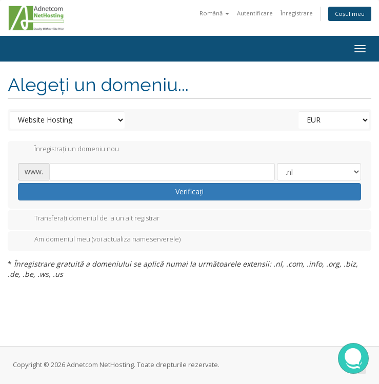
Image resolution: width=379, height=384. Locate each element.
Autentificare (255, 13)
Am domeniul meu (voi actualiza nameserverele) (99, 240)
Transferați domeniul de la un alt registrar (88, 219)
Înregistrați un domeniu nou (68, 149)
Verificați (189, 191)
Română (214, 13)
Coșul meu (350, 13)
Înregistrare (297, 13)
